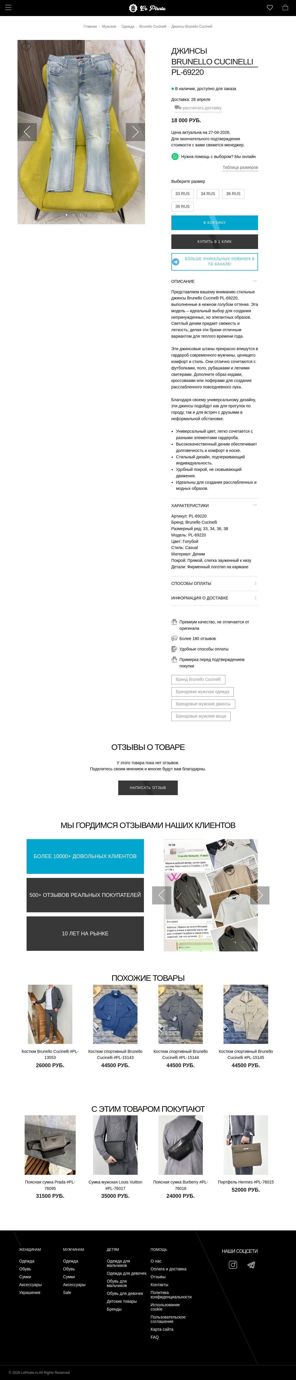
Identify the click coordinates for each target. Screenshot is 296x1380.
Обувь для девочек (125, 1293)
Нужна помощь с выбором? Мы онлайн (213, 156)
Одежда (26, 1261)
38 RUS (182, 206)
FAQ (155, 1337)
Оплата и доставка (168, 1269)
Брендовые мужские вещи (201, 716)
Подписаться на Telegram (66, 1366)
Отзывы (158, 1277)
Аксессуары (30, 1285)
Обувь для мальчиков (117, 1283)
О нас (156, 1261)
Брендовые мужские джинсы (203, 704)
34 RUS (208, 193)
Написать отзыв (148, 788)
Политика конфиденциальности (171, 1294)
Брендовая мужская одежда (202, 691)
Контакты (159, 1285)
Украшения (29, 1292)
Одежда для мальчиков (118, 1263)
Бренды (114, 1309)
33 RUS (182, 193)
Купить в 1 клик (215, 242)
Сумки (25, 1277)
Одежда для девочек (126, 1273)
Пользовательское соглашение (168, 1319)
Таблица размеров (240, 167)
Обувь (25, 1269)
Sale (67, 1292)
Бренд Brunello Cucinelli (198, 679)
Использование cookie (165, 1307)
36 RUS (233, 193)
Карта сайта (162, 1329)
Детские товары (122, 1301)
